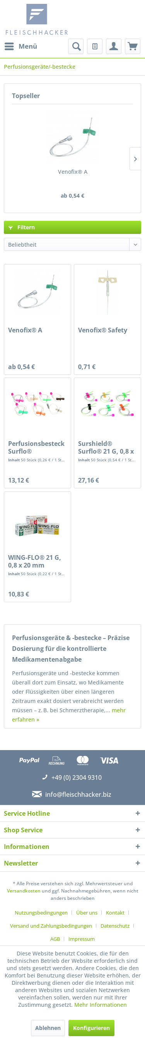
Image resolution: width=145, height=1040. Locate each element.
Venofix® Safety (102, 330)
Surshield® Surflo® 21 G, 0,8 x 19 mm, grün (106, 447)
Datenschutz (115, 925)
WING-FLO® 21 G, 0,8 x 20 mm (34, 561)
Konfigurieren (91, 1028)
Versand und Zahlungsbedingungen (51, 925)
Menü (21, 45)
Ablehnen (48, 1028)
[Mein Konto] (113, 46)
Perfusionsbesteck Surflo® (36, 447)
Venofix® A (72, 171)
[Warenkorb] (132, 46)
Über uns (86, 912)
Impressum (81, 938)
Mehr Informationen (100, 1004)
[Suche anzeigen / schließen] (76, 46)
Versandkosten (24, 891)
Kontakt (115, 912)
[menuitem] (20, 46)
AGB (55, 938)
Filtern (22, 227)
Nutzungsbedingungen (41, 912)
